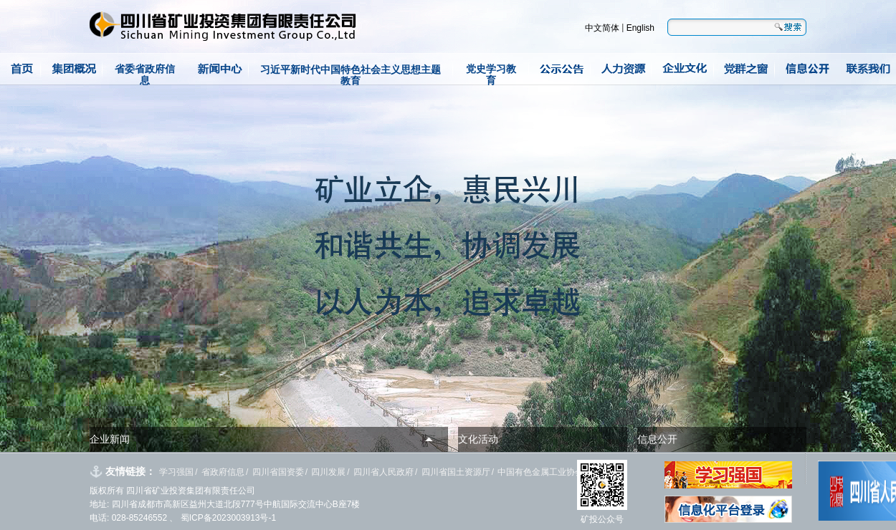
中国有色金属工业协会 (540, 472)
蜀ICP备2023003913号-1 (227, 518)
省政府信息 (222, 472)
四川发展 (328, 472)
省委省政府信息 (145, 74)
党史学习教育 (491, 74)
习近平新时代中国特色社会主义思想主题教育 (350, 74)
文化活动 (478, 439)
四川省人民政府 (383, 472)
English (640, 28)
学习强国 (176, 472)
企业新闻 (110, 439)
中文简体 (602, 28)
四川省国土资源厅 (455, 472)
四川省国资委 (278, 472)
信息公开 (657, 439)
